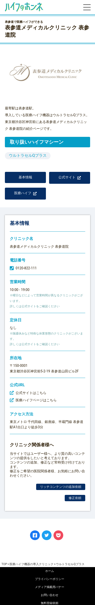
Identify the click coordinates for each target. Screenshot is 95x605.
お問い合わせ (49, 595)
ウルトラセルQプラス (28, 155)
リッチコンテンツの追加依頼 (60, 487)
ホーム (49, 571)
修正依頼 (75, 498)
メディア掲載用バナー (49, 587)
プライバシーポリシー (49, 579)
